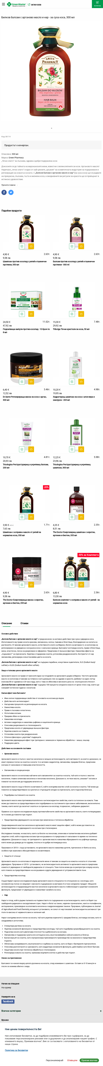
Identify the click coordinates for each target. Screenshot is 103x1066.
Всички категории (11, 1011)
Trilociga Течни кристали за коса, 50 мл (71, 329)
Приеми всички (89, 1060)
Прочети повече (9, 185)
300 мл (15, 154)
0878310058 (36, 5)
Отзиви (24, 623)
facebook (8, 1001)
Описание (6, 623)
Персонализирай (54, 1060)
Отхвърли (72, 1060)
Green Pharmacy (16, 157)
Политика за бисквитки (16, 1050)
